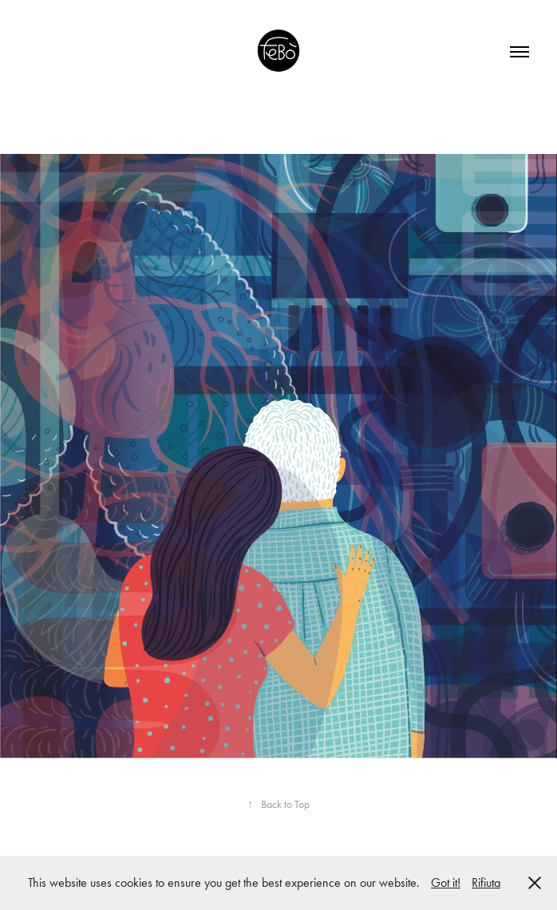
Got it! (445, 882)
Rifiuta (486, 882)
